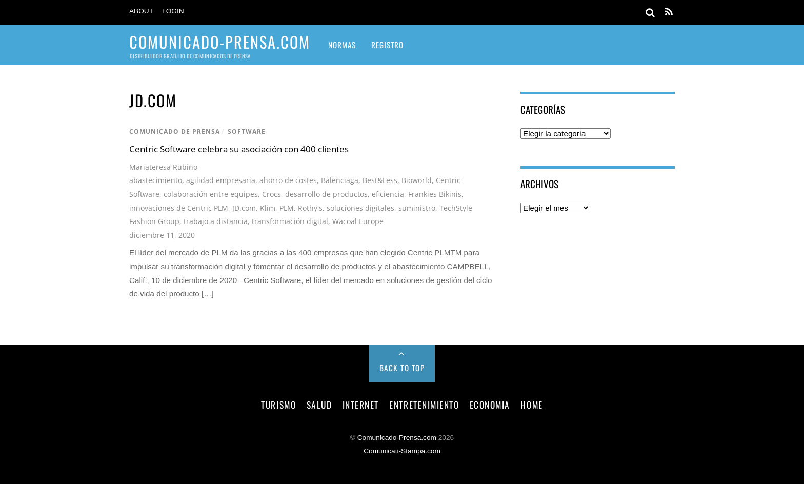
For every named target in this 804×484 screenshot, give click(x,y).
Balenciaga (339, 180)
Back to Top (402, 367)
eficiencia (388, 194)
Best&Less (380, 180)
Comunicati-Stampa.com (402, 451)
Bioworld (416, 180)
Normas (342, 44)
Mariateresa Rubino (163, 167)
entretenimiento (424, 404)
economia (490, 404)
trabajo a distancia (216, 221)
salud (319, 404)
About (141, 11)
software (247, 131)
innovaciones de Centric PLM (178, 208)
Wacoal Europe (358, 221)
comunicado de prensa (174, 131)
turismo (278, 404)
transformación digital (290, 221)
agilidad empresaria (220, 180)
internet (361, 404)
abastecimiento (155, 180)
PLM (286, 208)
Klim (267, 208)
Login (173, 11)
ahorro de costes (288, 180)
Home (531, 404)
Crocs (271, 194)
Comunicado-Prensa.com (396, 437)
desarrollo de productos (326, 194)
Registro (387, 44)
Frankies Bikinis (434, 194)
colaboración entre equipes (211, 194)
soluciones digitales (360, 208)
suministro (416, 208)
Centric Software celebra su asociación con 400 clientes (239, 149)
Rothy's (310, 208)
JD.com (244, 208)
